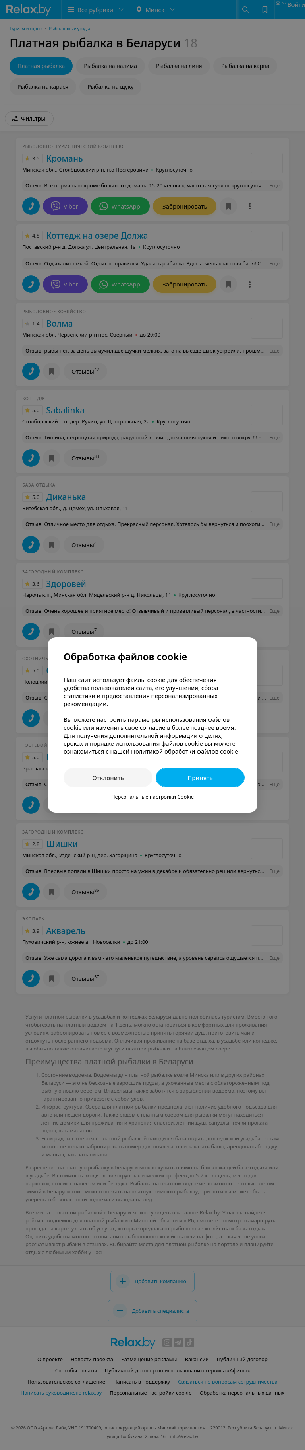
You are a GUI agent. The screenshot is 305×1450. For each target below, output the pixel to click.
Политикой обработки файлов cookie (184, 751)
